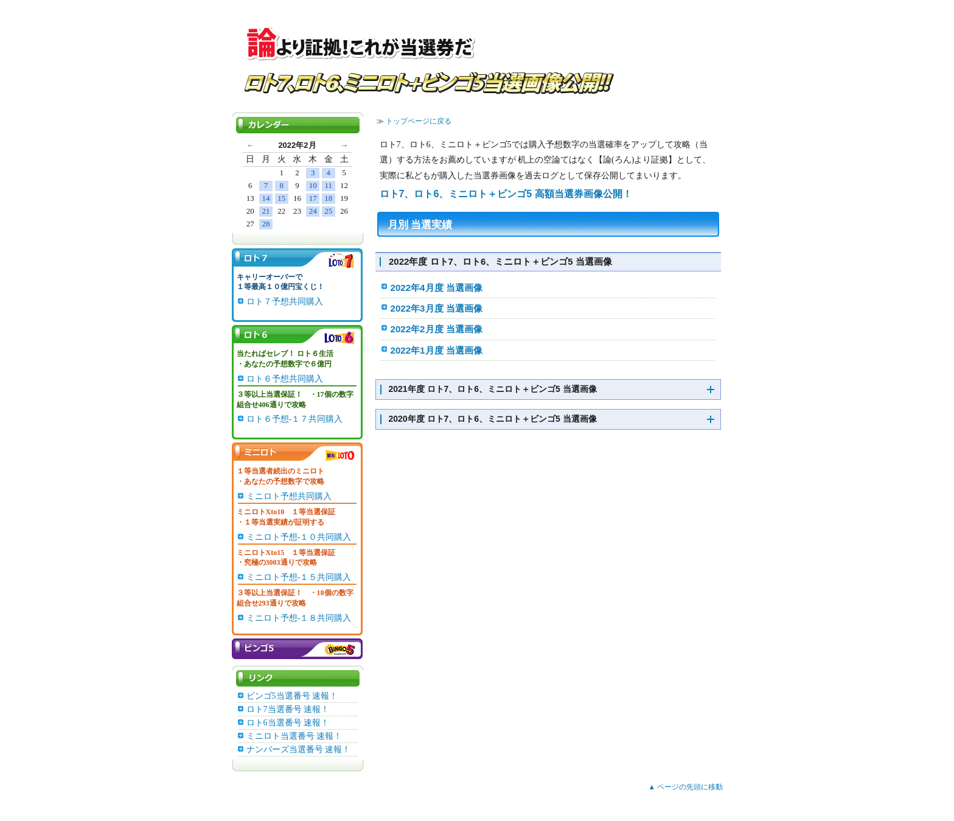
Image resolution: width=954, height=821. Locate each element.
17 (313, 198)
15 (281, 198)
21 (266, 210)
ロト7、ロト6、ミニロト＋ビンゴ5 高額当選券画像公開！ (506, 194)
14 (266, 198)
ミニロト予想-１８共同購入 (299, 618)
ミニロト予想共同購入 (289, 496)
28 (266, 223)
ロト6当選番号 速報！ (288, 722)
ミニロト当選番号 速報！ (294, 736)
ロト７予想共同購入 (284, 301)
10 (313, 185)
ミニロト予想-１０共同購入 (299, 537)
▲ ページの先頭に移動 (685, 787)
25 (328, 210)
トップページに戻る (418, 121)
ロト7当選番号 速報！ (288, 709)
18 (328, 198)
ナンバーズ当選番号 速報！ (298, 749)
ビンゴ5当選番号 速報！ (292, 695)
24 (313, 210)
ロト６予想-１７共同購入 (294, 419)
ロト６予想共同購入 (284, 378)
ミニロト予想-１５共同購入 (299, 577)
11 (329, 185)
